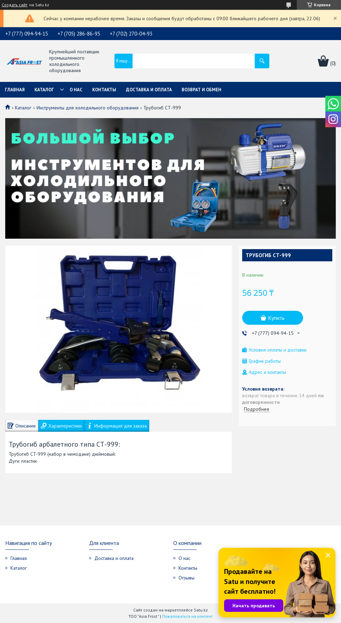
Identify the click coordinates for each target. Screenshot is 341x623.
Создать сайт (14, 4)
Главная (15, 90)
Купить (276, 317)
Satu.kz (201, 610)
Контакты (104, 90)
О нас (76, 90)
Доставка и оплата (149, 90)
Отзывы (187, 578)
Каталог (44, 90)
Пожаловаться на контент (187, 616)
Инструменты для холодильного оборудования (87, 108)
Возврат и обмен (201, 90)
